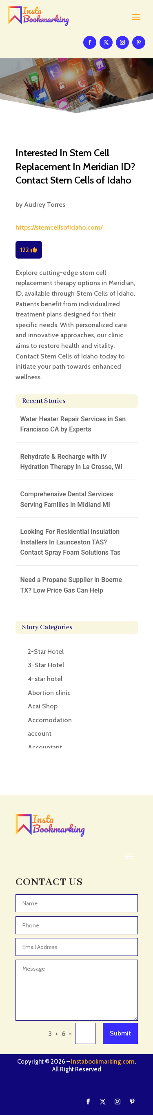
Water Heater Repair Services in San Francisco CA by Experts (73, 424)
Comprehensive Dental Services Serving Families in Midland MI (66, 499)
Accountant (45, 747)
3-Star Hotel (46, 665)
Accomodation (50, 720)
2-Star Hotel (46, 651)
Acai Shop (43, 706)
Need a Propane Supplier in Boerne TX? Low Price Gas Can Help (71, 585)
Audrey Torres (44, 204)
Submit (120, 1033)
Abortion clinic (49, 693)
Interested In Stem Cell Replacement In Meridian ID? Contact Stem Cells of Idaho (75, 166)
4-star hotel (45, 679)
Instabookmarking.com (103, 1061)
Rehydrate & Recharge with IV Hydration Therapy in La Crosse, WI (71, 462)
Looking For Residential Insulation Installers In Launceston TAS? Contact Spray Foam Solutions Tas (70, 542)
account (39, 733)
